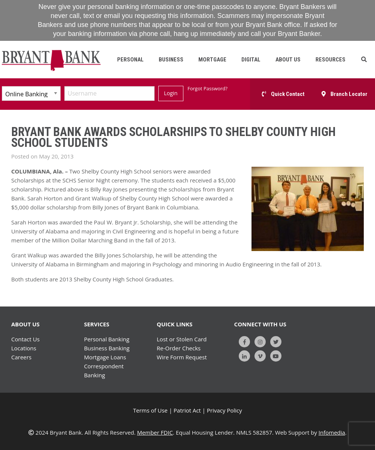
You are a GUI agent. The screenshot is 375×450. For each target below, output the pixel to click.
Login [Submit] (170, 93)
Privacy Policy (224, 410)
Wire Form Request (182, 357)
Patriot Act (187, 410)
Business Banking (106, 348)
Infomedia (331, 432)
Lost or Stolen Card (182, 339)
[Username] (109, 93)
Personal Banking (106, 339)
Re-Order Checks (179, 348)
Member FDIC (155, 432)
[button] (364, 59)
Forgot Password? (208, 88)
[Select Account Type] (31, 93)
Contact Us (25, 339)
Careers (21, 357)
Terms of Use (150, 410)
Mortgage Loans (105, 357)
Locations (23, 348)
